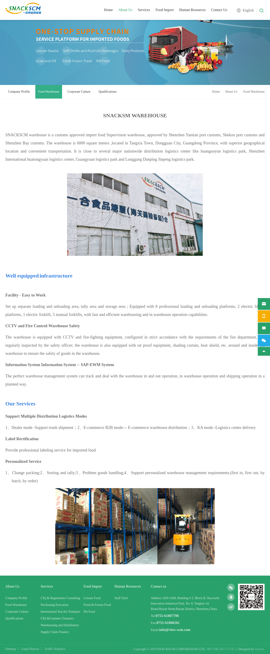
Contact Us (219, 10)
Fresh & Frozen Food (97, 605)
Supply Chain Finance (55, 632)
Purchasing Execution (54, 605)
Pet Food (89, 611)
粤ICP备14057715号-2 (221, 649)
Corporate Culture (79, 91)
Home (108, 10)
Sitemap (10, 649)
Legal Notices (30, 649)
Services (144, 10)
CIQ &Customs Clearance (57, 618)
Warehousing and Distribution (60, 625)
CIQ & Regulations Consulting (60, 598)
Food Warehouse (48, 91)
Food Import (164, 10)
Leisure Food (92, 598)
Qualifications (107, 91)
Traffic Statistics (55, 649)
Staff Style (121, 598)
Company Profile (19, 91)
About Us (125, 10)
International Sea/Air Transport (60, 611)
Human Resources (192, 10)
